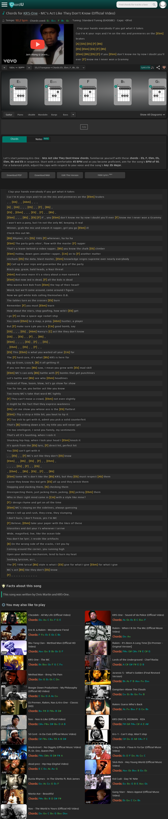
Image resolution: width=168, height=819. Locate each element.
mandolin (43, 114)
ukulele (31, 114)
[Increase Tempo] (29, 67)
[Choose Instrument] (73, 114)
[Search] (154, 4)
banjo (54, 114)
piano (20, 114)
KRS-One (30, 13)
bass (65, 114)
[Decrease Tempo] (4, 67)
